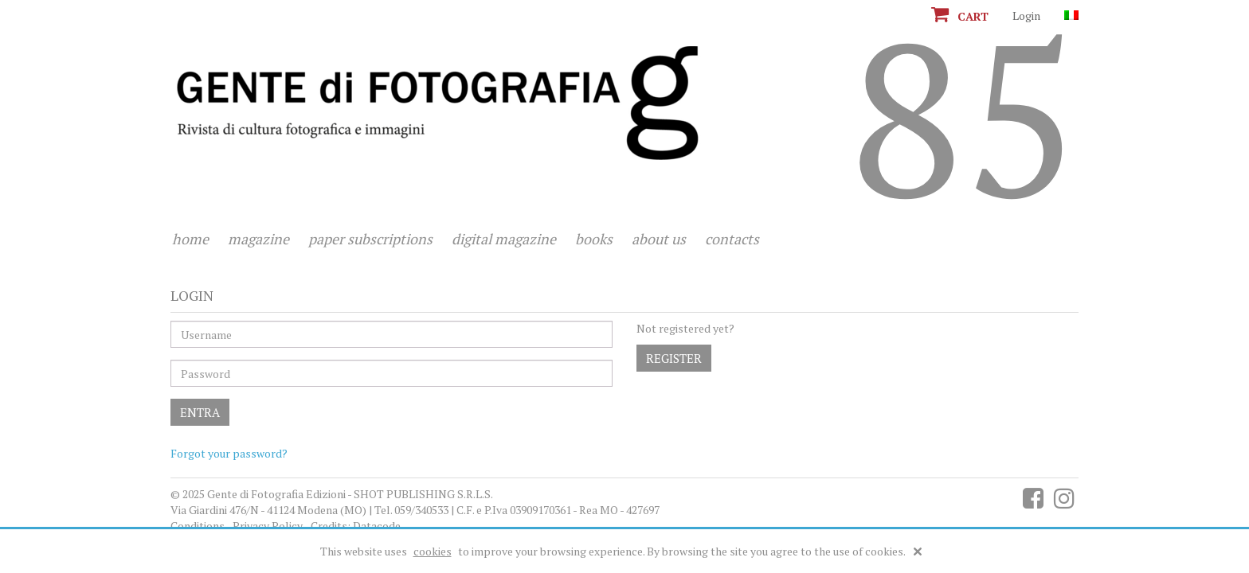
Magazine (258, 238)
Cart (960, 16)
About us (659, 238)
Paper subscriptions (370, 238)
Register (674, 358)
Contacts (732, 238)
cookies (432, 551)
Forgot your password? (229, 453)
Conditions (197, 525)
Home (190, 238)
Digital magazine (504, 238)
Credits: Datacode (356, 525)
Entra (200, 412)
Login (1026, 15)
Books (594, 238)
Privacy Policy (268, 525)
